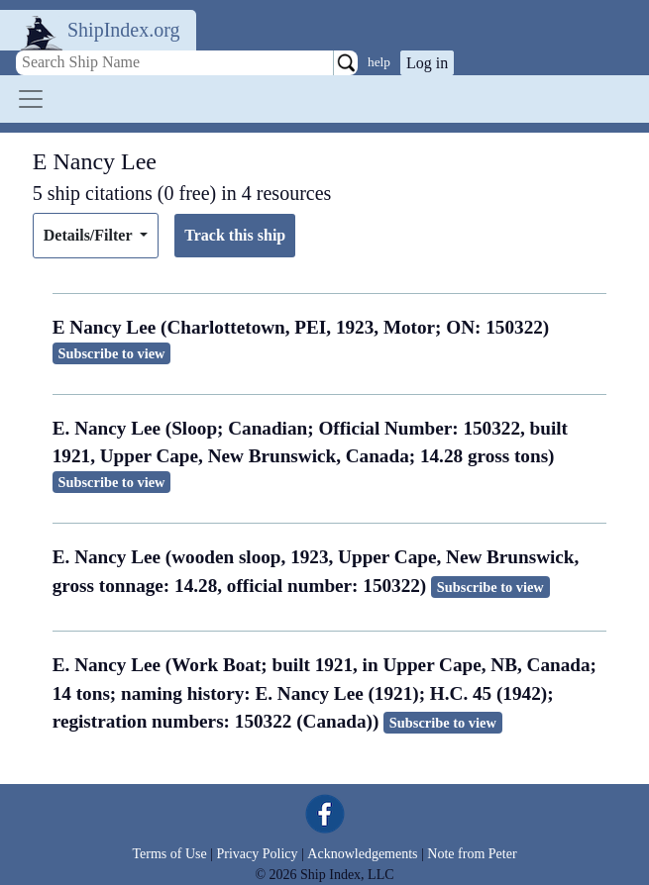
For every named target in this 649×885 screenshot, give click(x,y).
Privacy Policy (256, 853)
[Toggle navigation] (31, 99)
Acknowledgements (362, 853)
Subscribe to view (111, 353)
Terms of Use (169, 853)
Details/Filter (90, 235)
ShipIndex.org (123, 30)
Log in (427, 62)
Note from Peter (471, 853)
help (379, 61)
